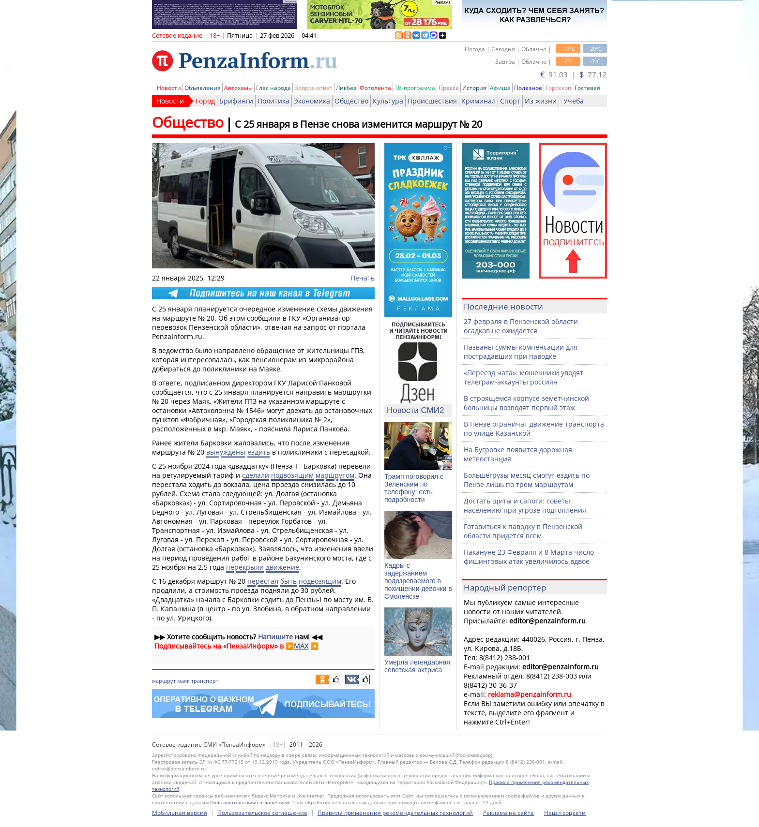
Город (205, 100)
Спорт (510, 100)
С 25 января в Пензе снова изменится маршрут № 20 (358, 124)
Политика (273, 100)
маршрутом (335, 475)
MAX (301, 645)
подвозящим (292, 475)
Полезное (528, 88)
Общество (351, 100)
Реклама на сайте (508, 813)
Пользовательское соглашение (262, 813)
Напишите (275, 636)
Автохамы (238, 88)
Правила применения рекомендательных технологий (395, 813)
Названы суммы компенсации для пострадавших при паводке (520, 351)
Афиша (500, 88)
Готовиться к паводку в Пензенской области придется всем (523, 531)
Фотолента (375, 88)
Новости (169, 88)
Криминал (478, 100)
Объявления (202, 88)
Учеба (573, 100)
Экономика (312, 100)
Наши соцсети (565, 813)
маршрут (164, 680)
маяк (183, 680)
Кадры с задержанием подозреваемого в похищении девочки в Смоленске (418, 580)
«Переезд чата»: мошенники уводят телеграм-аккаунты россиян (523, 377)
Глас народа (273, 88)
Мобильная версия (179, 813)
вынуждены (225, 452)
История (474, 88)
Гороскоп (558, 88)
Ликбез (346, 88)
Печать (362, 277)
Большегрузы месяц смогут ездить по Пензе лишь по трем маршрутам (527, 480)
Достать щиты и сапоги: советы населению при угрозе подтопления (525, 505)
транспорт (204, 680)
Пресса (449, 88)
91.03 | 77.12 (573, 74)
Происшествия (432, 100)
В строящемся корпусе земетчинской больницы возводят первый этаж (526, 403)
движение (282, 567)
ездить (258, 452)
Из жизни (541, 100)
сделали (255, 475)
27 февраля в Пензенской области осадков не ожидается (521, 326)
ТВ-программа (415, 88)
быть (288, 581)
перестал (262, 581)
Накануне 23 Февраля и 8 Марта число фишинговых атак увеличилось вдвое (529, 556)
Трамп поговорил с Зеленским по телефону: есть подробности (413, 488)
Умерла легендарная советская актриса (417, 666)
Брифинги (236, 100)
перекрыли (245, 567)
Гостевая (587, 88)
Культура (388, 100)
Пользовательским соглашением (249, 802)
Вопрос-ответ (313, 88)
